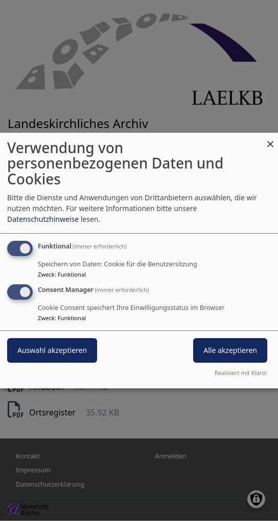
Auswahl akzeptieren (52, 351)
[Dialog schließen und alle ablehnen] (270, 139)
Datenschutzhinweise (43, 219)
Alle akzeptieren (230, 351)
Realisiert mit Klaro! (241, 373)
